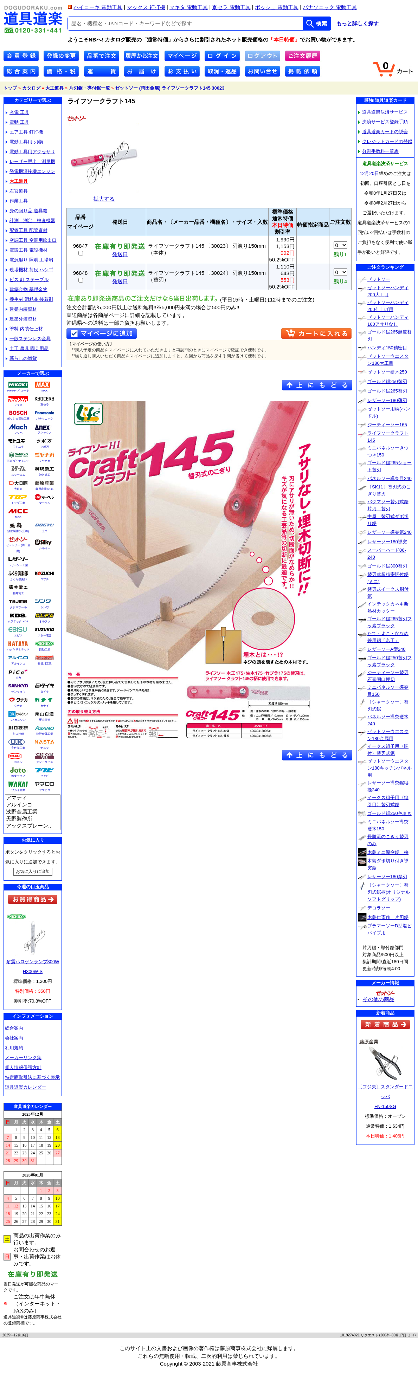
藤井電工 (18, 593)
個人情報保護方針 (23, 1067)
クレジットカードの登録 (385, 141)
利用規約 (14, 1047)
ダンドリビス (44, 762)
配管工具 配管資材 (26, 230)
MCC (18, 517)
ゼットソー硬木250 (387, 372)
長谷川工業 (45, 663)
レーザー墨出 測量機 (30, 161)
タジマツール (18, 607)
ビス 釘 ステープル (27, 279)
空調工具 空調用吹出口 (31, 240)
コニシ (18, 762)
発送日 (120, 251)
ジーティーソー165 (387, 424)
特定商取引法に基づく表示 (32, 1077)
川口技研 (18, 733)
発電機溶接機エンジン (30, 171)
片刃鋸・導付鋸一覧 (89, 88)
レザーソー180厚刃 (387, 876)
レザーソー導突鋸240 (389, 532)
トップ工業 (18, 503)
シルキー (44, 548)
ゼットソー (378, 279)
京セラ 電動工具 (231, 7)
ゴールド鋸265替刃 (387, 391)
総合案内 (14, 1028)
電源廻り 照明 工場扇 (29, 260)
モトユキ (18, 446)
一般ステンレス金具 (28, 338)
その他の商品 (378, 999)
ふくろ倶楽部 (18, 579)
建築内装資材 (21, 309)
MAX (44, 390)
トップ (10, 88)
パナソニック (44, 418)
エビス (18, 635)
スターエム (18, 475)
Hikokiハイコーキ (18, 390)
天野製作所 (32, 819)
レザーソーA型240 (386, 649)
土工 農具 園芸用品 (27, 348)
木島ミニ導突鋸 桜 (388, 852)
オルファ (44, 621)
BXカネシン (18, 719)
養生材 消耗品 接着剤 (29, 299)
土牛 (44, 531)
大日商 (18, 489)
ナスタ (44, 748)
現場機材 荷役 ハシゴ (29, 269)
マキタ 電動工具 (188, 7)
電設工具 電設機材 (26, 250)
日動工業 (44, 649)
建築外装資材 (21, 319)
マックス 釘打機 (146, 7)
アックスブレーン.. (32, 826)
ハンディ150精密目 (387, 347)
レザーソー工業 (18, 565)
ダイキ (44, 691)
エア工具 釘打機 (24, 132)
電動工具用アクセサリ (30, 151)
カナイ (44, 705)
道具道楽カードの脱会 (383, 131)
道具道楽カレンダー (25, 1087)
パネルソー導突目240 (389, 478)
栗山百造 (44, 719)
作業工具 (17, 200)
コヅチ (44, 579)
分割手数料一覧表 (378, 151)
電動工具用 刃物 (24, 141)
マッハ (18, 432)
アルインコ (18, 663)
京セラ (44, 404)
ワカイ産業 (18, 790)
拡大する (104, 196)
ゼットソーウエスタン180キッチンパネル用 (389, 768)
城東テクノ (18, 776)
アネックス (45, 432)
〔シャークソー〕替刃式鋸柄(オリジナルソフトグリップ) (388, 892)
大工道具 (54, 88)
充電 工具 (17, 112)
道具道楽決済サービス (383, 112)
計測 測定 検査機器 (30, 220)
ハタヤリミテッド (18, 649)
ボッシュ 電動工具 (276, 7)
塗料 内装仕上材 (24, 328)
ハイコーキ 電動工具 (97, 7)
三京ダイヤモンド (18, 460)
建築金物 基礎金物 (26, 289)
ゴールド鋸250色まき (389, 813)
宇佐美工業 (18, 748)
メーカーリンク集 (23, 1057)
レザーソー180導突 (387, 541)
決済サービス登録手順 (383, 121)
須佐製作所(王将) (18, 531)
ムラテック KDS (18, 621)
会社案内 (14, 1038)
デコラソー (378, 907)
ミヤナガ (44, 460)
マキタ (18, 404)
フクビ (44, 776)
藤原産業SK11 (45, 489)
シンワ (44, 607)
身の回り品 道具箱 (26, 210)
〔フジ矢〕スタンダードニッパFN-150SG (385, 1096)
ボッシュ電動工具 (18, 418)
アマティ (32, 798)
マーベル (44, 503)
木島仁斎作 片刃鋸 (388, 917)
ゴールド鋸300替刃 (387, 566)
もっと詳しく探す (357, 23)
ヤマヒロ (44, 790)
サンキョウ (18, 691)
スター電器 (45, 635)
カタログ (31, 88)
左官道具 (17, 191)
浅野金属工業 (44, 733)
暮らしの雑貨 (21, 358)
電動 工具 (17, 122)
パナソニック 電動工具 (330, 7)
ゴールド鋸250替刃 (387, 381)
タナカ (18, 705)
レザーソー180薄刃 (387, 400)
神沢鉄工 (44, 475)
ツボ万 (44, 446)
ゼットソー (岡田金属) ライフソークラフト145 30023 (169, 88)
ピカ (18, 677)
